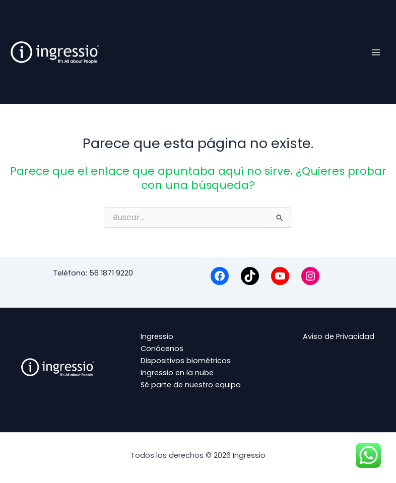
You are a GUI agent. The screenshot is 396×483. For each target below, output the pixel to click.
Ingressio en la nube (177, 373)
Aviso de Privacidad (338, 336)
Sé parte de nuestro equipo (191, 385)
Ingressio (157, 336)
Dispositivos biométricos (186, 361)
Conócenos (162, 348)
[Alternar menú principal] (376, 52)
